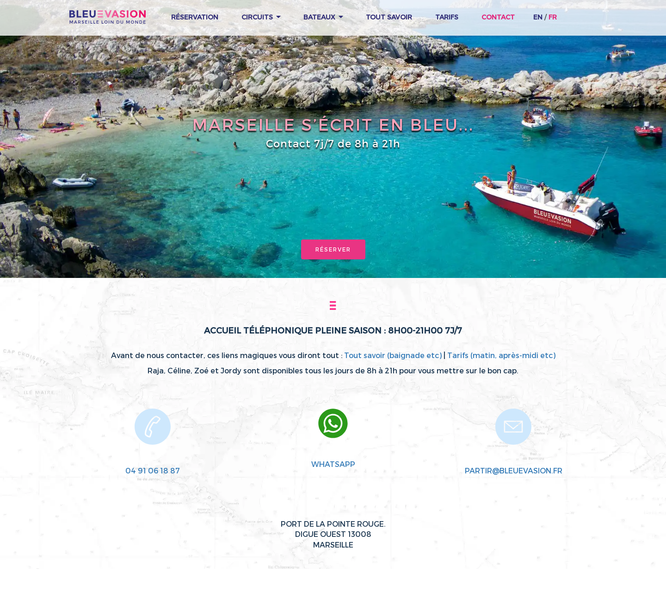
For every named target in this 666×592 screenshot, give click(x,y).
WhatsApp (333, 464)
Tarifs (446, 17)
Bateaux (323, 17)
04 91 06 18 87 (152, 470)
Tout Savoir (389, 17)
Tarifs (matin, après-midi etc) (501, 355)
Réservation (194, 17)
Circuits (261, 17)
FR (553, 17)
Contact (498, 17)
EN (538, 17)
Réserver (333, 249)
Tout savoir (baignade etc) (393, 355)
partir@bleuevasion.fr (513, 470)
